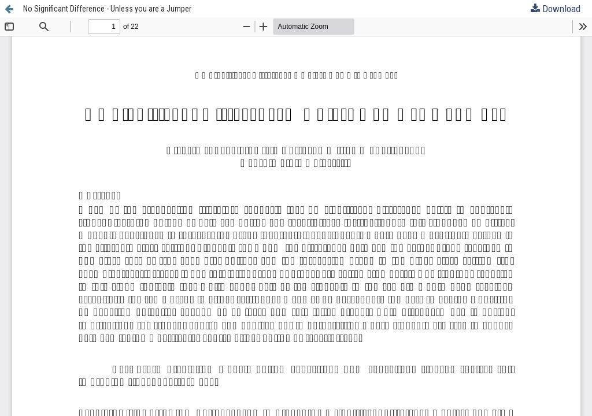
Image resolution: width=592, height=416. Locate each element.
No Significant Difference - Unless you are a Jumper (107, 8)
